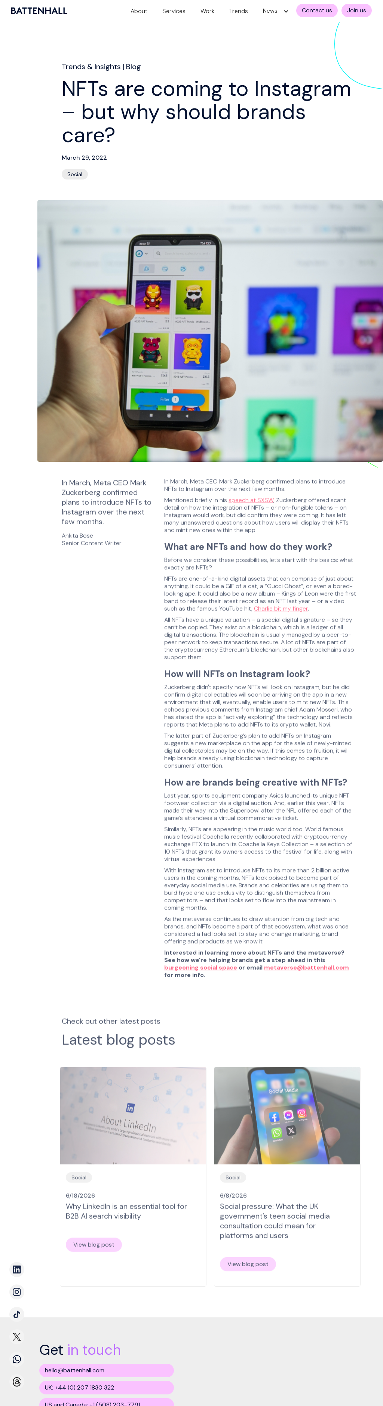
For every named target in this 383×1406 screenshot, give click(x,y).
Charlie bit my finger (281, 606)
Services (174, 11)
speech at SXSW (251, 497)
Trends (238, 11)
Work (207, 11)
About (139, 11)
